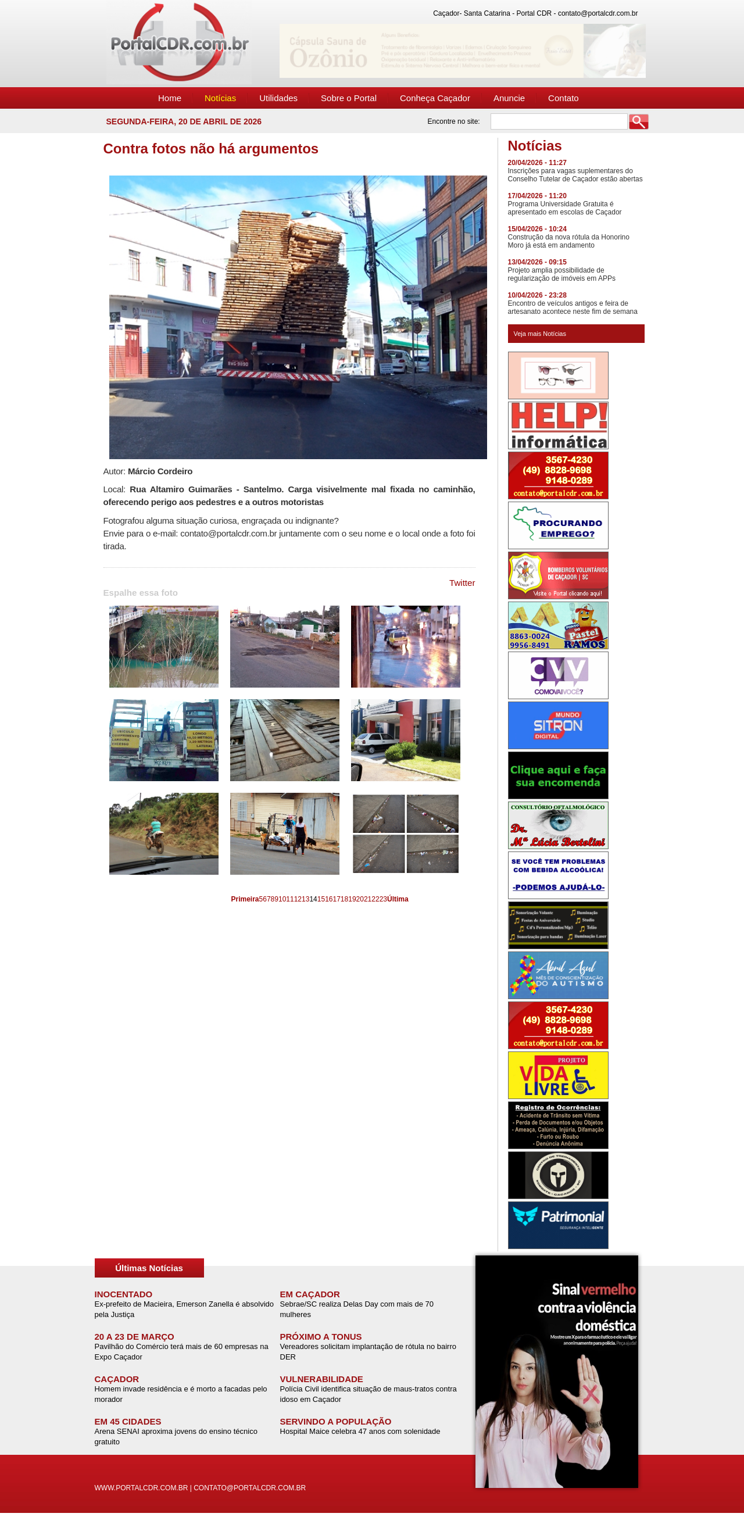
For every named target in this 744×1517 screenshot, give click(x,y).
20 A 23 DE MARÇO (134, 1336)
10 (282, 899)
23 (383, 899)
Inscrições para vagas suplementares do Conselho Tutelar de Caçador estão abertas (575, 175)
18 (344, 899)
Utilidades (278, 98)
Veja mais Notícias (540, 333)
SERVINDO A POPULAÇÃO (336, 1421)
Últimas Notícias (149, 1268)
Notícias (220, 98)
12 (298, 899)
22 (375, 899)
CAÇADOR (117, 1379)
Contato (563, 98)
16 (328, 899)
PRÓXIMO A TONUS (321, 1336)
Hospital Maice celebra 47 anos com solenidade (360, 1431)
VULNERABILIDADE (321, 1379)
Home (169, 98)
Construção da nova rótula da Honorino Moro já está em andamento (568, 241)
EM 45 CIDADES (128, 1421)
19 (352, 899)
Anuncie (509, 98)
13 (305, 899)
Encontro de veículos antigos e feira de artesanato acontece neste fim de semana (573, 307)
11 (290, 899)
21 (367, 899)
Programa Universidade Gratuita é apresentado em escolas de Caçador (565, 208)
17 (336, 899)
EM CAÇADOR (310, 1294)
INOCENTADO (124, 1294)
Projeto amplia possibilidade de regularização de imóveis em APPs (562, 274)
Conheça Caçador (435, 98)
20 (360, 899)
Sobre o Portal (349, 98)
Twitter (462, 583)
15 (321, 899)
